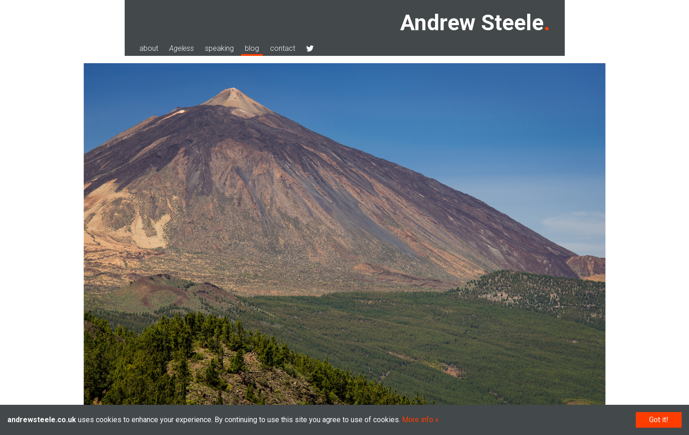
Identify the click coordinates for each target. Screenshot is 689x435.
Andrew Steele (472, 23)
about (148, 48)
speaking (219, 48)
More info (417, 419)
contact (282, 48)
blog (252, 48)
